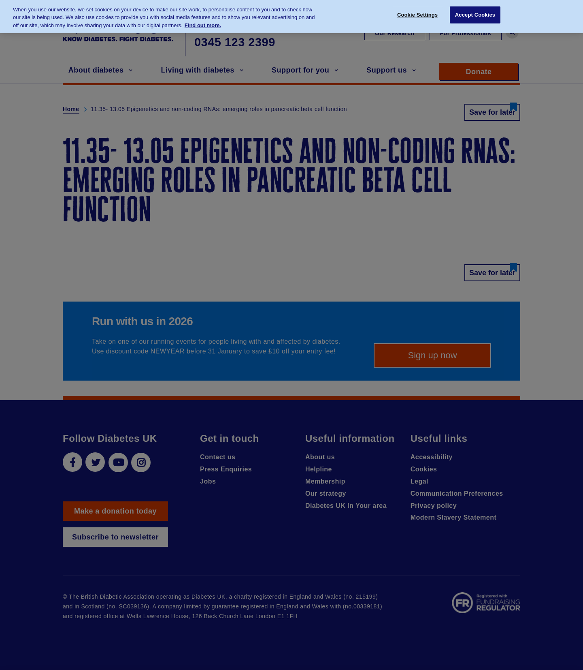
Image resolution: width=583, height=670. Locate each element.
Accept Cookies (475, 11)
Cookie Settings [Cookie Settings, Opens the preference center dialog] (417, 11)
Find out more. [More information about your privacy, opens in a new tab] (203, 22)
